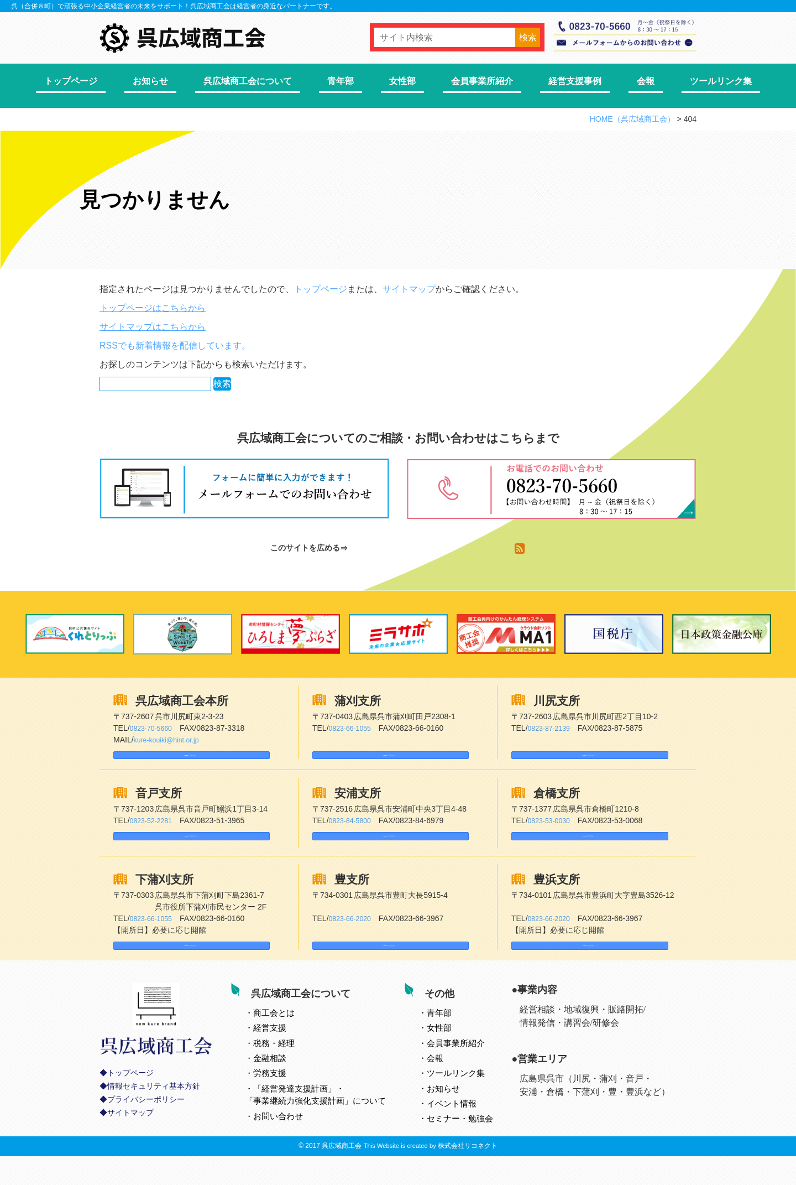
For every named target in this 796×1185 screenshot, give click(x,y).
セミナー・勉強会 (473, 1143)
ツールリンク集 (721, 81)
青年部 (340, 81)
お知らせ (150, 81)
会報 (645, 81)
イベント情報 (465, 1129)
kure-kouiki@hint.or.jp (171, 739)
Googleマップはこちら (163, 760)
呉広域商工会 (342, 1174)
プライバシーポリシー (146, 1134)
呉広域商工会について (247, 81)
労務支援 (283, 1098)
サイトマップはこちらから (153, 326)
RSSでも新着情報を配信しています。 (175, 345)
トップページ (70, 81)
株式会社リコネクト (468, 1174)
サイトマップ (409, 289)
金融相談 (283, 1083)
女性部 (402, 81)
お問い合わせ (291, 1141)
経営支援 (283, 1053)
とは (287, 1037)
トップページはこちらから (153, 308)
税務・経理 (287, 1068)
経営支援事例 (574, 81)
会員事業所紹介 (482, 81)
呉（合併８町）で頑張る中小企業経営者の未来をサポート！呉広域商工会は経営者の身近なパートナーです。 (173, 6)
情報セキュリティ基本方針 (153, 1121)
